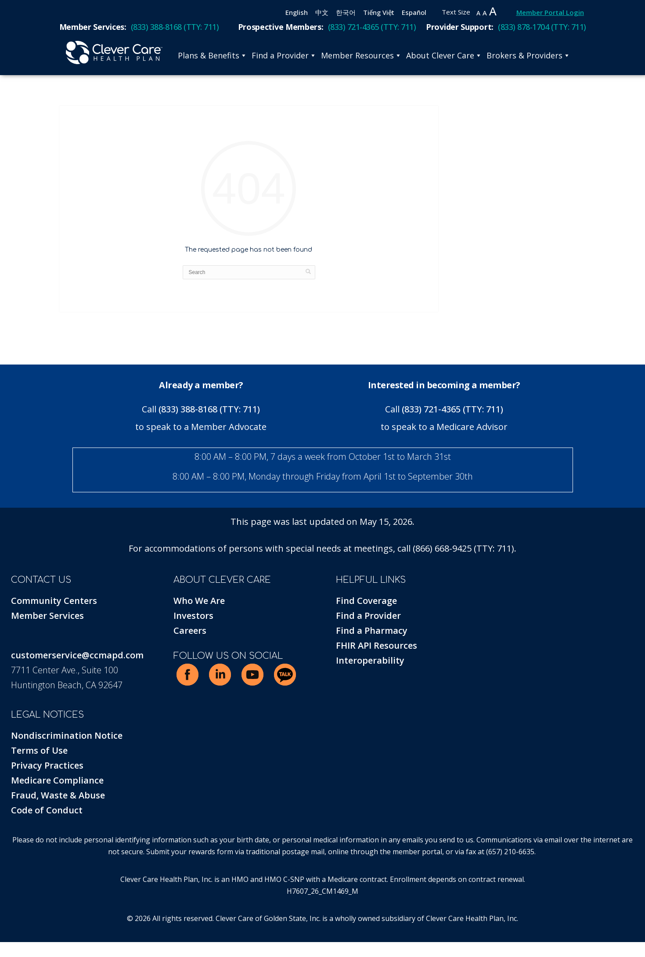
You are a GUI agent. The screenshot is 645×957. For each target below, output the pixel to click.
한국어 (346, 12)
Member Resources (361, 55)
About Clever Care (444, 55)
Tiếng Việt (378, 12)
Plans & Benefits (212, 55)
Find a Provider (284, 55)
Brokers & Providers (528, 55)
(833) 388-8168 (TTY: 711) (209, 409)
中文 (321, 12)
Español (414, 12)
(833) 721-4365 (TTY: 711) (452, 409)
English (296, 12)
